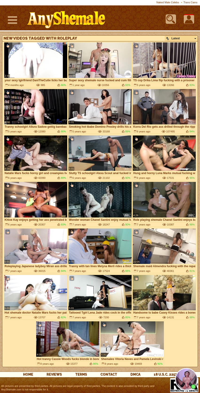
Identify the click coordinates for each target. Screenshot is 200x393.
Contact (108, 374)
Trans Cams (191, 2)
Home (28, 374)
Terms (81, 374)
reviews (54, 374)
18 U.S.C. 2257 (165, 374)
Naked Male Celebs (167, 2)
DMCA (135, 374)
